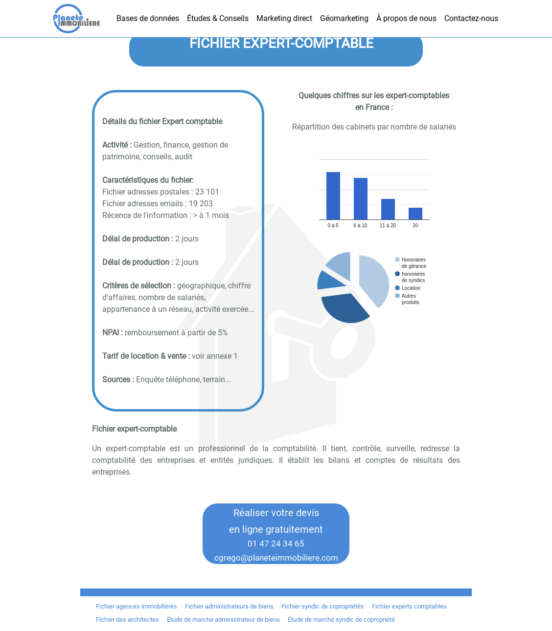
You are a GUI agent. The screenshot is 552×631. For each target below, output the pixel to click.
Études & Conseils (218, 18)
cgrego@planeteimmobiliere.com (276, 558)
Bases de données (147, 18)
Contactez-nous (471, 18)
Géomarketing (344, 18)
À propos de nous (406, 18)
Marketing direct (284, 18)
